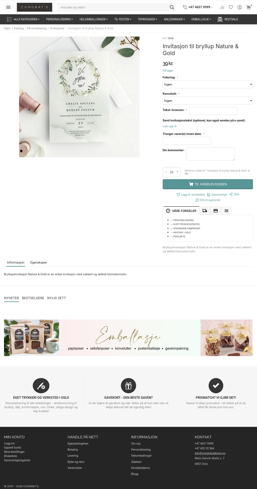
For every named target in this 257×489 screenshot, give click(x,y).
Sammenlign (217, 195)
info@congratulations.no (210, 453)
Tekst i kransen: (174, 110)
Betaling (73, 449)
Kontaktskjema (140, 467)
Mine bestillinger (14, 451)
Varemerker (75, 467)
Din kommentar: (174, 150)
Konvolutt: (170, 93)
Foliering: (169, 77)
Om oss (136, 443)
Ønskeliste (10, 456)
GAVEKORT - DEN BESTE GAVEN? (128, 398)
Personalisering (141, 449)
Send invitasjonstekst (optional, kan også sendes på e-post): (204, 120)
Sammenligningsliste (17, 460)
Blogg (134, 474)
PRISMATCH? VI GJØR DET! (216, 398)
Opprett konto (12, 447)
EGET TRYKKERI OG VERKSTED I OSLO (41, 398)
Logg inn (9, 443)
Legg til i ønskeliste (190, 195)
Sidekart (136, 461)
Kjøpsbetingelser (78, 443)
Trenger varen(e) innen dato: (182, 134)
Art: (165, 38)
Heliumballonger (141, 455)
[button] (234, 194)
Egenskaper (38, 262)
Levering (73, 455)
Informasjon (15, 262)
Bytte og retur (76, 461)
